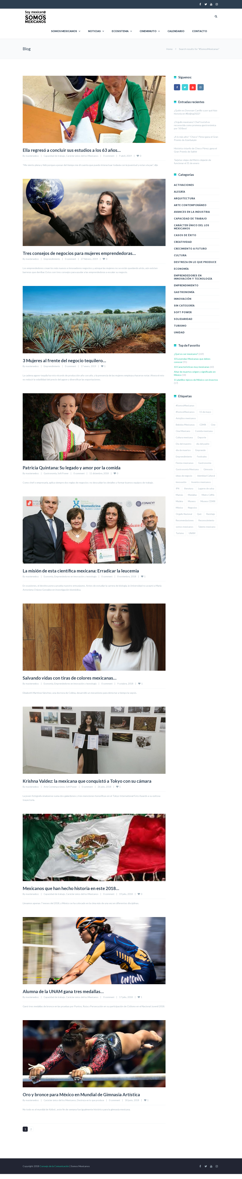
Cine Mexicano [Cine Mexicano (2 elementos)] (183, 431)
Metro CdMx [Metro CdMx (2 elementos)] (208, 495)
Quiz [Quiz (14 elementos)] (199, 514)
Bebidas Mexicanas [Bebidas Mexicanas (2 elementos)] (185, 424)
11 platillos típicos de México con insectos (196, 379)
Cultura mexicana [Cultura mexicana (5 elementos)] (184, 437)
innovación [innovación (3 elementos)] (181, 482)
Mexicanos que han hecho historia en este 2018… (78, 893)
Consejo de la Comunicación (54, 1171)
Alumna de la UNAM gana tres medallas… (69, 996)
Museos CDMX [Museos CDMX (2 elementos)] (207, 501)
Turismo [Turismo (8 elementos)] (180, 533)
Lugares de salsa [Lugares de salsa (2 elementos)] (206, 488)
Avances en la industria (192, 211)
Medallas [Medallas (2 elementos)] (192, 495)
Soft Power (63, 473)
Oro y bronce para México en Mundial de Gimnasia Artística (90, 1099)
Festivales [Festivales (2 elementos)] (202, 456)
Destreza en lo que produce (90, 1105)
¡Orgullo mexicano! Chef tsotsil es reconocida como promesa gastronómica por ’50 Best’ (195, 125)
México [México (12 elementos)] (179, 507)
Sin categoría (184, 305)
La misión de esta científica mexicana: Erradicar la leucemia (90, 570)
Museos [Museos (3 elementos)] (192, 501)
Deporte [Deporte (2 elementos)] (202, 437)
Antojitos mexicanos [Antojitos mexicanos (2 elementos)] (186, 418)
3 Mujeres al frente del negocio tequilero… (71, 360)
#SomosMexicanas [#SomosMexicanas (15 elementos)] (185, 405)
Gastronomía (50, 473)
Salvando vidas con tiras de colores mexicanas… (76, 678)
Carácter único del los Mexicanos (82, 155)
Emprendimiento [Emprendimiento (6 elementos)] (184, 456)
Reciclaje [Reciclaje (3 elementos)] (210, 514)
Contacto (199, 31)
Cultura (180, 255)
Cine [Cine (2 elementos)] (213, 424)
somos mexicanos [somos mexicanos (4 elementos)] (184, 526)
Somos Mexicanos (64, 31)
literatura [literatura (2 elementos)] (188, 488)
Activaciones (184, 185)
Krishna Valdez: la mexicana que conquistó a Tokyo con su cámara (88, 783)
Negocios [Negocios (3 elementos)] (192, 507)
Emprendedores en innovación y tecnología (75, 576)
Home (169, 49)
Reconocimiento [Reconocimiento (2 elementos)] (206, 520)
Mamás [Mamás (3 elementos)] (179, 495)
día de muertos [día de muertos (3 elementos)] (183, 450)
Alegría (179, 191)
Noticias (94, 31)
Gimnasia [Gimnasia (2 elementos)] (208, 469)
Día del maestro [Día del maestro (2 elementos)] (183, 443)
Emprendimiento (52, 259)
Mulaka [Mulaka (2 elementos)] (179, 501)
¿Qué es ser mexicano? (186, 353)
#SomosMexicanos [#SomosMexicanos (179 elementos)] (185, 412)
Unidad (179, 332)
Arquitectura (184, 198)
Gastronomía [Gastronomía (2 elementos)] (204, 463)
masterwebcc (32, 155)
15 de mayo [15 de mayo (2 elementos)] (205, 412)
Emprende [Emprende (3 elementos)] (200, 450)
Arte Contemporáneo (54, 791)
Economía (48, 576)
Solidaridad (183, 319)
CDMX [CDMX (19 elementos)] (202, 424)
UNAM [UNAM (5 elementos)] (192, 533)
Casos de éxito (185, 235)
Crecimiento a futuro (190, 248)
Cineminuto (148, 31)
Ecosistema (120, 31)
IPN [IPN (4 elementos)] (177, 488)
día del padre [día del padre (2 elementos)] (202, 443)
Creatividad (183, 241)
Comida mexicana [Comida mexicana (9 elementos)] (204, 431)
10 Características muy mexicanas (191, 366)
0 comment (108, 155)
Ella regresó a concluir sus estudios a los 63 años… (78, 150)
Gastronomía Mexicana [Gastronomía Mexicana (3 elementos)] (187, 469)
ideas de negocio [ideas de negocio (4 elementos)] (184, 475)
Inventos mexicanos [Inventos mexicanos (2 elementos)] (201, 482)
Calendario (176, 31)
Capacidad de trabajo (54, 155)
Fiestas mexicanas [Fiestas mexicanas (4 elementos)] (184, 463)
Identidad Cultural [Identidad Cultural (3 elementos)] (206, 475)
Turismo (180, 325)
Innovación (182, 298)
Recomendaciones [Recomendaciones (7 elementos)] (185, 520)
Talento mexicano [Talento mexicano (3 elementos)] (206, 526)
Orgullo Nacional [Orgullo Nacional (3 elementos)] (184, 514)
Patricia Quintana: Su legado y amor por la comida (79, 467)
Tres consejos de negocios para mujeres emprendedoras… (87, 253)
